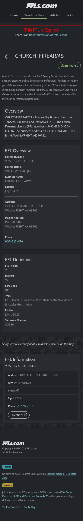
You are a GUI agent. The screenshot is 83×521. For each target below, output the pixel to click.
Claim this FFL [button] (69, 65)
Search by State (34, 15)
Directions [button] (19, 415)
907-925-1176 (14, 241)
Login (68, 15)
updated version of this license (48, 35)
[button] (6, 56)
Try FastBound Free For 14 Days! (19, 507)
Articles (54, 15)
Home (14, 15)
